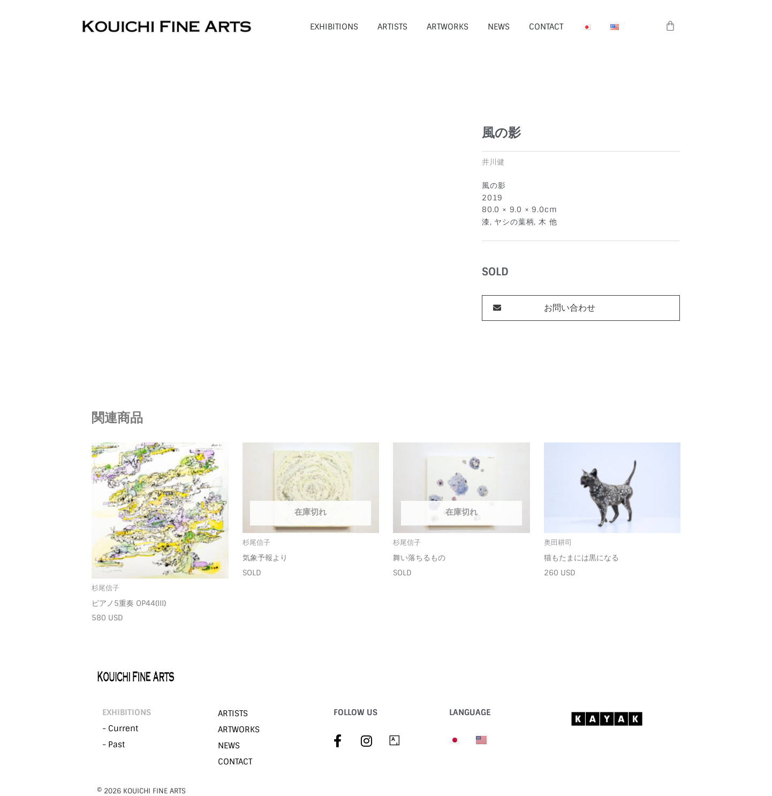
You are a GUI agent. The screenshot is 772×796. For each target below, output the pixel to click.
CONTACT (546, 26)
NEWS (499, 26)
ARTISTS (392, 26)
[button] (580, 308)
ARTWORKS (447, 26)
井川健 (493, 162)
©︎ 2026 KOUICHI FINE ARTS (141, 790)
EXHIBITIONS (334, 26)
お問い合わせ (569, 307)
